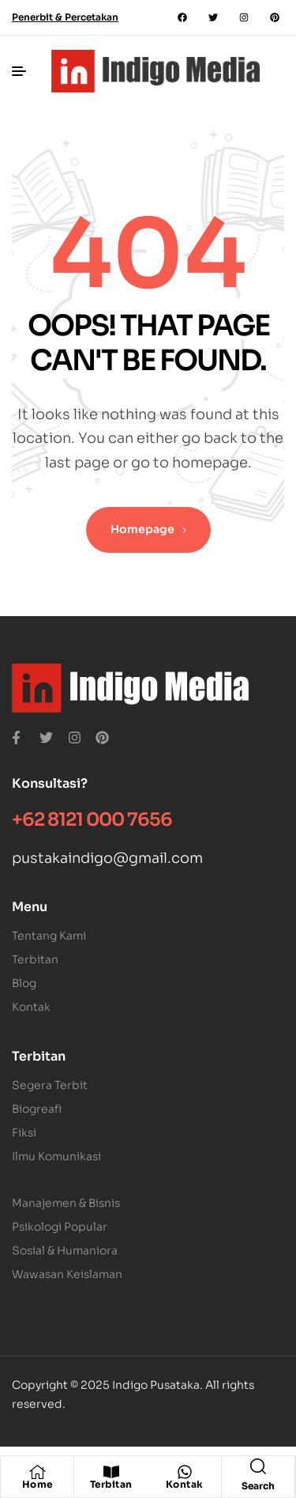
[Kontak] (185, 1472)
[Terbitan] (111, 1472)
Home (37, 1484)
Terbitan (111, 1484)
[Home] (37, 1472)
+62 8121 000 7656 (92, 819)
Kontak (185, 1484)
